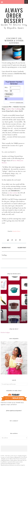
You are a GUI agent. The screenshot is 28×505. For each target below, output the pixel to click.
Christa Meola (24, 495)
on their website (13, 193)
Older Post (22, 247)
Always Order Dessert (14, 15)
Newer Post (6, 247)
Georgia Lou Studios (5, 495)
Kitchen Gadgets (5, 332)
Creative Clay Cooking (13, 109)
